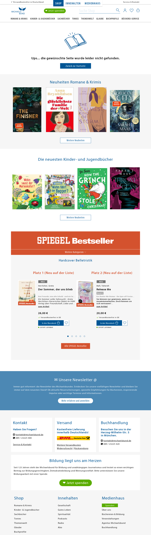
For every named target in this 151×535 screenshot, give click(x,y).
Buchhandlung (109, 527)
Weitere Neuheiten (76, 140)
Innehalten (73, 3)
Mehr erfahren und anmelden (75, 400)
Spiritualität (64, 514)
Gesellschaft (64, 505)
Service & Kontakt (131, 2)
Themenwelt (87, 18)
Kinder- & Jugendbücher (42, 18)
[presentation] (12, 110)
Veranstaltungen (110, 518)
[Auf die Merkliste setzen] (66, 323)
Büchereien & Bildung (113, 514)
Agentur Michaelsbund (114, 523)
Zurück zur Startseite (76, 66)
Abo (60, 527)
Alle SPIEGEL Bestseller (76, 346)
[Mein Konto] (125, 10)
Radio (61, 523)
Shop (58, 3)
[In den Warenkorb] (51, 323)
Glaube (100, 18)
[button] (68, 336)
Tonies (75, 18)
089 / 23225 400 (24, 438)
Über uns (106, 510)
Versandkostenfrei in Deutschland (28, 2)
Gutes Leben (64, 510)
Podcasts (62, 518)
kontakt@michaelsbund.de (29, 434)
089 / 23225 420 (112, 444)
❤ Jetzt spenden (54, 10)
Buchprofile (112, 18)
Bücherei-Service (130, 18)
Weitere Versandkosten (69, 445)
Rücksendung (81, 448)
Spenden (109, 505)
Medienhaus (92, 3)
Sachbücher (64, 18)
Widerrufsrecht (64, 448)
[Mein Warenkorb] (138, 10)
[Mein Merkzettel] (132, 11)
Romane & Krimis (19, 18)
